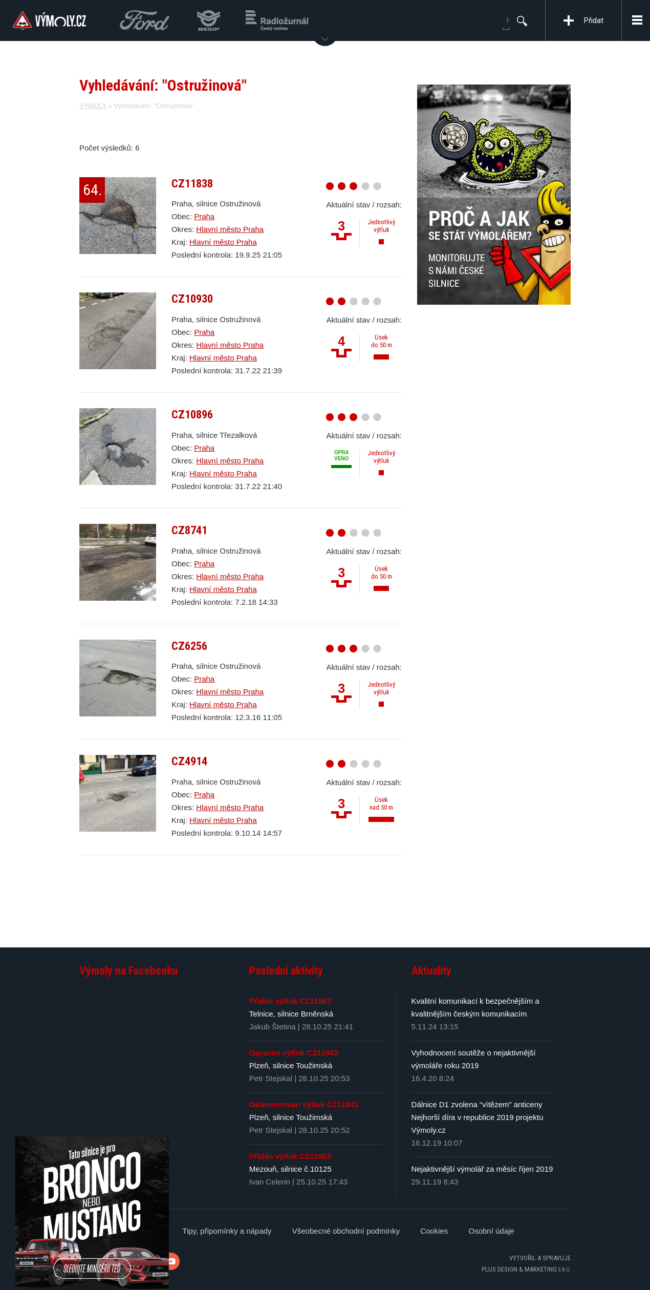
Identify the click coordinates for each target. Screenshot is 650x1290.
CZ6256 (189, 645)
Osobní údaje (491, 1230)
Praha (204, 216)
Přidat (593, 20)
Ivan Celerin (269, 1181)
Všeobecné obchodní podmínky (346, 1230)
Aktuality (431, 970)
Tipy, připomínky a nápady (226, 1230)
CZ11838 (192, 183)
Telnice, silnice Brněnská (291, 1013)
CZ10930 (192, 298)
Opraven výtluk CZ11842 (293, 1052)
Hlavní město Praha (230, 229)
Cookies (434, 1230)
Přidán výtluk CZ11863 (290, 1001)
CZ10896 (192, 414)
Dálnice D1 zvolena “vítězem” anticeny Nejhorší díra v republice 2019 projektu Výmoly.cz (477, 1117)
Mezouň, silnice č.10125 (290, 1169)
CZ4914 (189, 761)
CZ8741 (189, 530)
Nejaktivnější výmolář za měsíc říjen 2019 (482, 1169)
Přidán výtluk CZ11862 (290, 1156)
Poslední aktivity (286, 970)
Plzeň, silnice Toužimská (290, 1065)
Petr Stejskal (270, 1078)
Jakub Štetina (272, 1026)
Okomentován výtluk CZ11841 (303, 1104)
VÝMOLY (92, 106)
